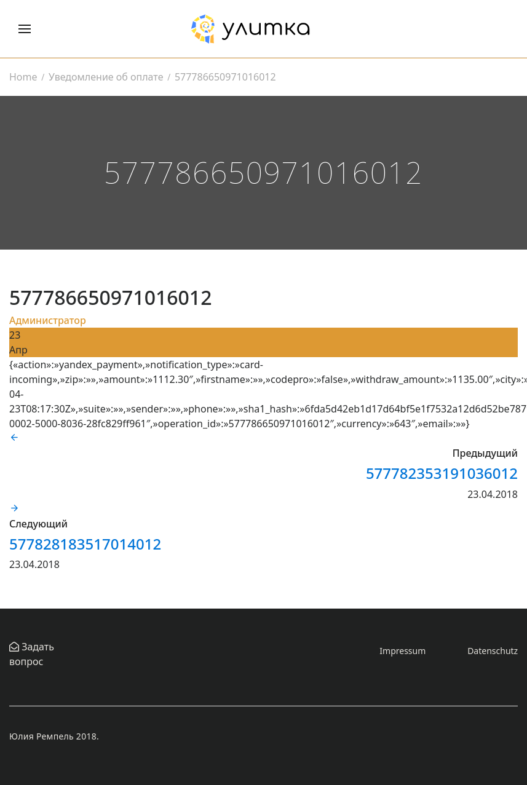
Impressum (402, 651)
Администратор (47, 320)
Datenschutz (492, 651)
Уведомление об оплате (106, 77)
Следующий (38, 524)
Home (23, 77)
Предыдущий (485, 453)
